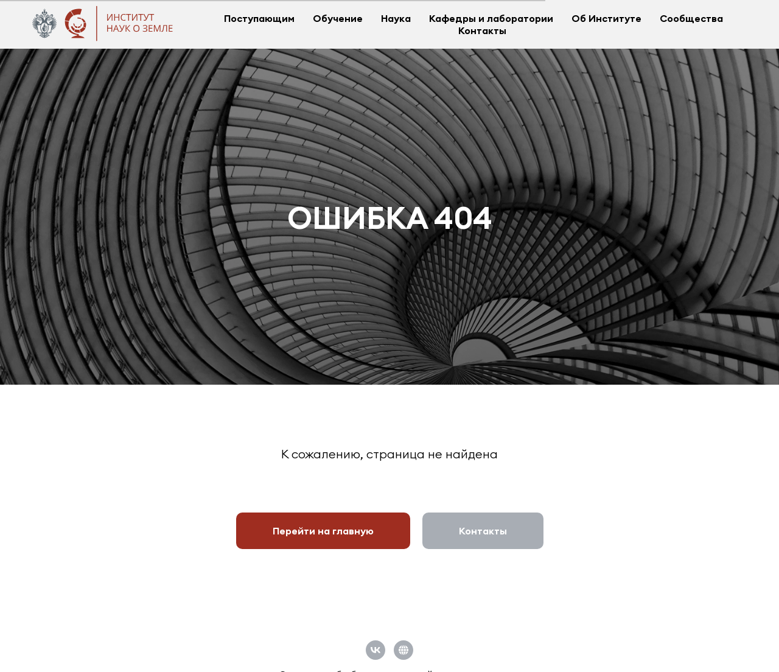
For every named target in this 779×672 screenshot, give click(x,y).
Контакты (482, 30)
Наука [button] (396, 18)
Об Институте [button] (606, 18)
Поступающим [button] (259, 18)
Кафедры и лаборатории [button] (491, 18)
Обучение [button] (338, 18)
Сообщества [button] (691, 18)
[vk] (375, 650)
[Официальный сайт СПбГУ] (403, 650)
